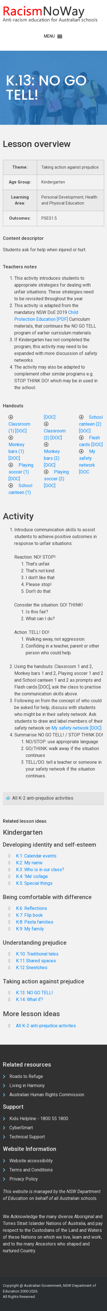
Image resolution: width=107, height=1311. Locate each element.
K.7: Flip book (29, 915)
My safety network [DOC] (76, 728)
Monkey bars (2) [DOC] (52, 458)
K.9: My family (30, 929)
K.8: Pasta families (34, 922)
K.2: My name (29, 862)
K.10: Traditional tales (37, 954)
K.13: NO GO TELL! (34, 992)
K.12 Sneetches (31, 967)
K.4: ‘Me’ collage (32, 876)
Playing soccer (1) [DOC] (21, 471)
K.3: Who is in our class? (40, 869)
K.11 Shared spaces (36, 960)
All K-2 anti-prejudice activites (46, 1025)
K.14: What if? (29, 999)
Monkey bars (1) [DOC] (17, 451)
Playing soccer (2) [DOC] (56, 478)
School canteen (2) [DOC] (91, 424)
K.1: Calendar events (36, 856)
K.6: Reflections (31, 908)
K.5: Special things (34, 883)
